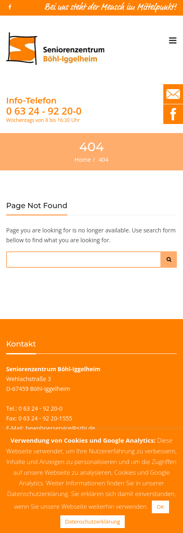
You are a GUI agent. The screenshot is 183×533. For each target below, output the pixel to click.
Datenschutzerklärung (92, 521)
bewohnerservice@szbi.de (60, 428)
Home (83, 159)
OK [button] (160, 506)
